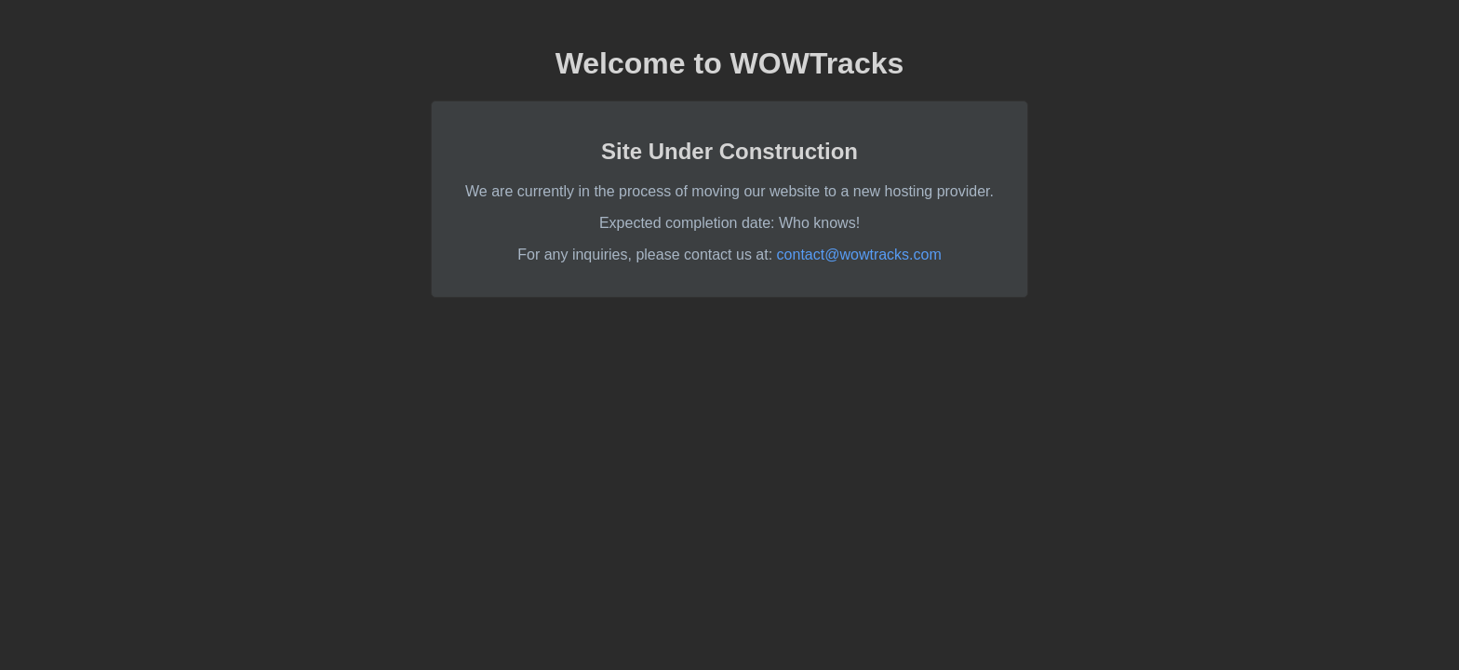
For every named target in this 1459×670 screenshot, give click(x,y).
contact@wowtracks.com (859, 254)
